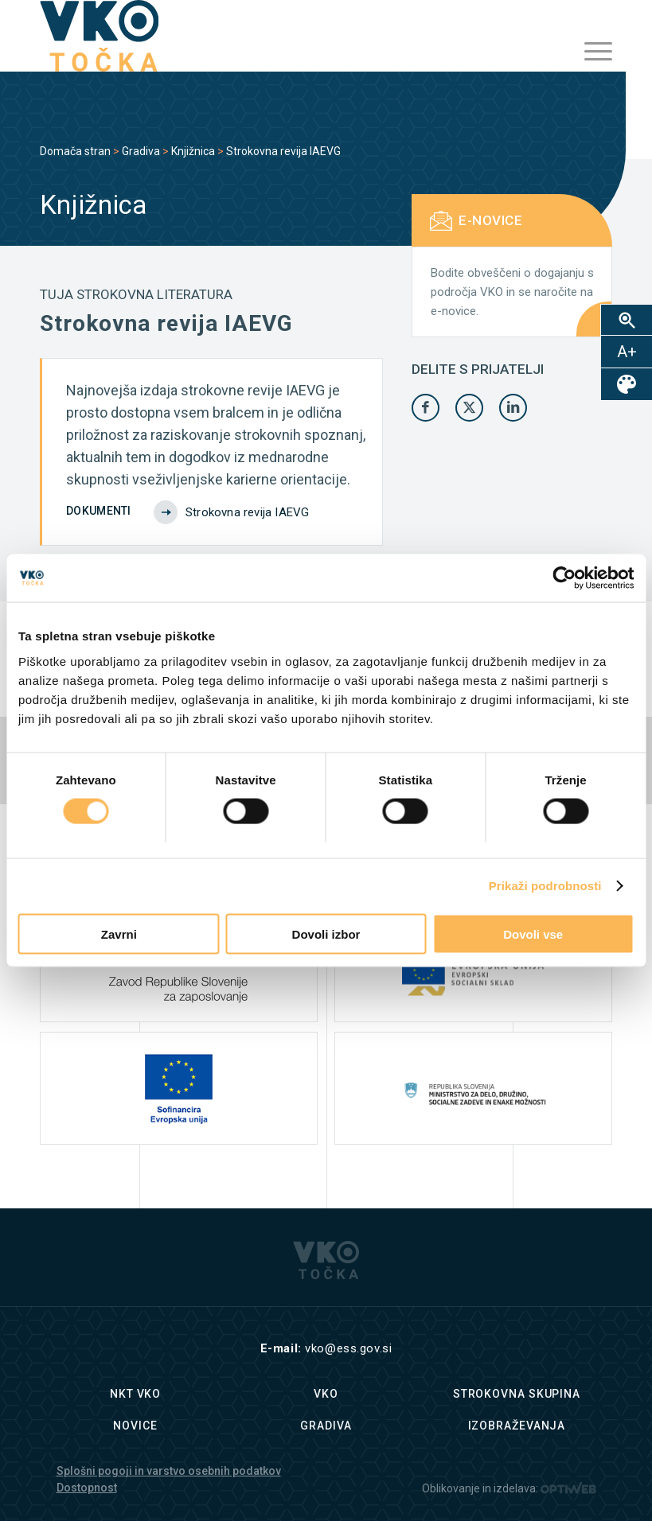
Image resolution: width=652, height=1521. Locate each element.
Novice (135, 1425)
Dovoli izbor (326, 933)
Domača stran (75, 151)
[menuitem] (590, 52)
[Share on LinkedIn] (513, 408)
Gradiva (141, 151)
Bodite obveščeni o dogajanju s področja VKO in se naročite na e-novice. (512, 292)
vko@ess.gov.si (348, 1348)
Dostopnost (87, 1487)
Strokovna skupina (516, 1393)
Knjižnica (193, 151)
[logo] (99, 36)
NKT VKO (135, 1393)
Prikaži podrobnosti (545, 886)
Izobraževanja (517, 1425)
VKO (326, 1393)
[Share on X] (469, 408)
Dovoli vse (533, 933)
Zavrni (119, 933)
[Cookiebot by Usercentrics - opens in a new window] (564, 578)
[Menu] (590, 52)
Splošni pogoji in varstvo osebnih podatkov (169, 1471)
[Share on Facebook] (425, 408)
